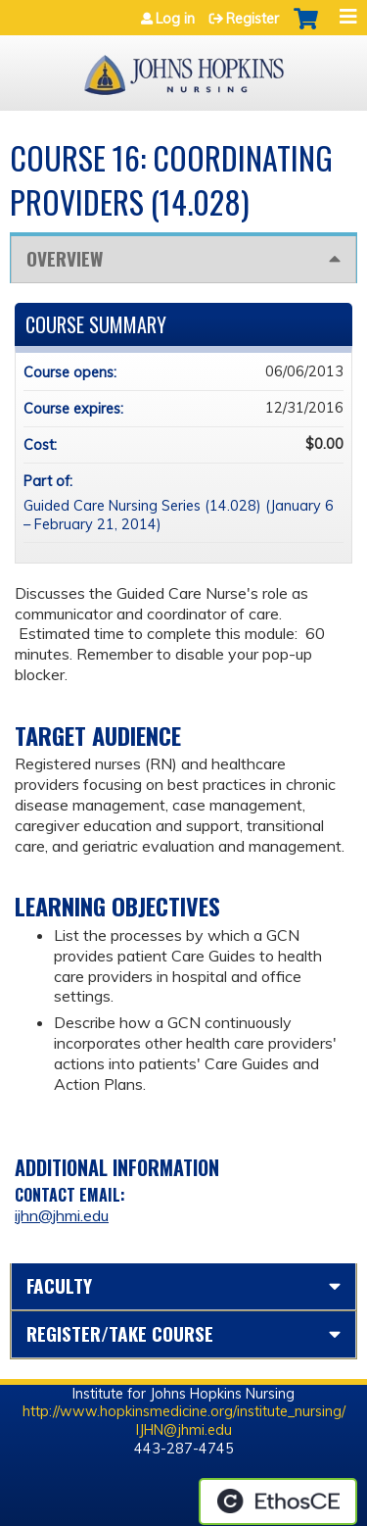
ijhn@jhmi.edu (62, 1215)
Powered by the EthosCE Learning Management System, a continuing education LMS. (278, 1501)
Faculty (59, 1285)
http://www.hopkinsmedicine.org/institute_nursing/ (184, 1411)
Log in (175, 18)
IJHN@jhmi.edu (184, 1430)
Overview (64, 258)
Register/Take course (119, 1333)
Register (252, 18)
